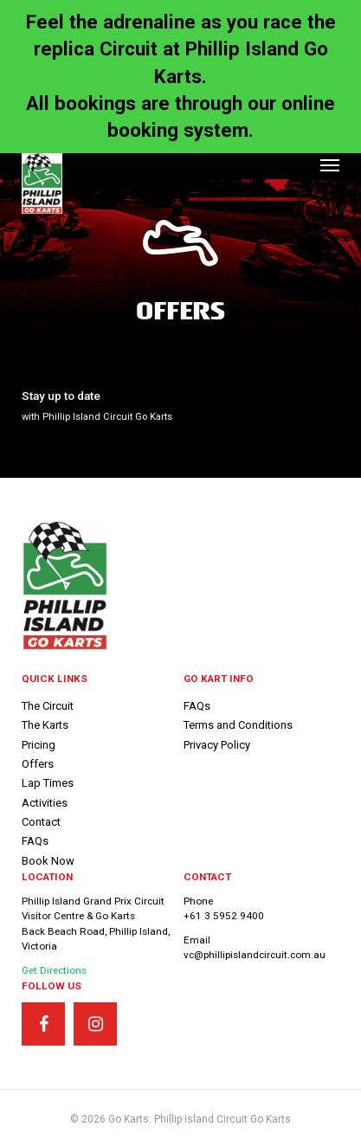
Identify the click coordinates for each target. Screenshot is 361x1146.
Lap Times (48, 782)
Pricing (38, 744)
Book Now (48, 860)
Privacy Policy (217, 744)
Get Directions (54, 970)
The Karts (45, 724)
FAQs (35, 840)
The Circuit (48, 705)
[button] (329, 164)
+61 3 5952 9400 (224, 916)
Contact (41, 821)
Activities (45, 802)
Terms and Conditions (238, 724)
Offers (38, 763)
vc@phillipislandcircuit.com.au (255, 955)
